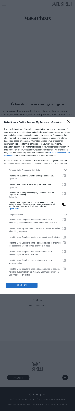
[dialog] (37, 205)
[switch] (64, 175)
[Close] (69, 122)
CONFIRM (21, 285)
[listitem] (37, 170)
